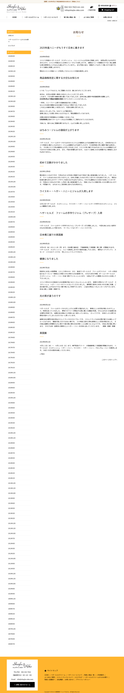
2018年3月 (11, 327)
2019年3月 (11, 287)
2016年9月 (11, 383)
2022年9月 (11, 146)
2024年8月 (11, 81)
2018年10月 (12, 302)
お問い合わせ (107, 17)
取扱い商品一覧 (89, 675)
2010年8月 (11, 589)
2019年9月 (11, 267)
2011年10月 (12, 558)
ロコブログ (11, 46)
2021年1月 (11, 212)
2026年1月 (11, 66)
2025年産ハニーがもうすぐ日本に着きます (62, 47)
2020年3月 (11, 242)
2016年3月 (11, 393)
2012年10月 (12, 533)
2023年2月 (11, 131)
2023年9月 (11, 106)
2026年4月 (11, 56)
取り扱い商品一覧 (70, 17)
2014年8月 (11, 448)
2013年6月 (11, 503)
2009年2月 (11, 614)
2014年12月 (12, 433)
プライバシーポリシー (83, 680)
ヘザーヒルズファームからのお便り (96, 677)
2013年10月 (12, 493)
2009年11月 (12, 599)
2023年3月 (11, 126)
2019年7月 (11, 272)
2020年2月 (11, 247)
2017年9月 (11, 337)
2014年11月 (12, 438)
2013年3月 (11, 513)
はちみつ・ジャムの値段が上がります (59, 130)
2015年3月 (11, 423)
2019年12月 (12, 252)
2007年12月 (12, 629)
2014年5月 (11, 458)
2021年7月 (11, 192)
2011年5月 (11, 569)
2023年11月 (12, 96)
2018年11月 (12, 297)
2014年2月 (11, 473)
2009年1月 (11, 619)
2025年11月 (12, 71)
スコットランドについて (65, 677)
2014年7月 (11, 453)
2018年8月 (11, 312)
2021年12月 (12, 182)
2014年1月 (11, 478)
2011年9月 (11, 563)
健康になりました (49, 258)
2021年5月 (11, 202)
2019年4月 (11, 282)
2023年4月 (11, 121)
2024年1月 (11, 91)
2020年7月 (11, 222)
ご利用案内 (100, 675)
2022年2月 (11, 172)
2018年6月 (11, 322)
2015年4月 (11, 418)
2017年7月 (11, 347)
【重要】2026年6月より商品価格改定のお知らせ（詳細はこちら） (62, 1)
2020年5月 (11, 232)
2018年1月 (11, 332)
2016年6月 (11, 388)
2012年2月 (11, 553)
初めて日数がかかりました (54, 162)
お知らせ (11, 35)
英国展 (43, 333)
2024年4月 (11, 86)
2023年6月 (11, 116)
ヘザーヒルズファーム (32, 17)
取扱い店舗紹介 (50, 680)
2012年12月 (12, 523)
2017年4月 (11, 352)
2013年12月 (12, 483)
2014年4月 (11, 463)
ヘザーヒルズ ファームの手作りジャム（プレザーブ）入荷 (71, 213)
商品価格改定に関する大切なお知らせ (59, 77)
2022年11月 (12, 136)
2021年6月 (11, 197)
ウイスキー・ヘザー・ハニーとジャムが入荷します (66, 191)
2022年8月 (11, 151)
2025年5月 (11, 76)
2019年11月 (12, 257)
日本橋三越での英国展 (51, 234)
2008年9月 (11, 624)
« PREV (42, 354)
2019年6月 (11, 277)
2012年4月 (11, 543)
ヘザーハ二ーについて (50, 17)
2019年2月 (11, 292)
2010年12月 (12, 574)
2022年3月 (11, 167)
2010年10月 (12, 584)
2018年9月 (11, 307)
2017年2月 (11, 363)
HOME (14, 17)
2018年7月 (11, 317)
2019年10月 (12, 262)
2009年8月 (11, 604)
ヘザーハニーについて (75, 675)
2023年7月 (11, 111)
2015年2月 (11, 428)
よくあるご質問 (89, 17)
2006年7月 (11, 644)
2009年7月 (11, 609)
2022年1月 (11, 177)
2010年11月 (12, 579)
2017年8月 (11, 342)
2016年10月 (12, 378)
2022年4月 (11, 162)
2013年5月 (11, 508)
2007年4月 (11, 639)
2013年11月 (12, 488)
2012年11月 (12, 528)
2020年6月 (11, 227)
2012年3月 (11, 548)
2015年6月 (11, 408)
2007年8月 (11, 634)
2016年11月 (12, 373)
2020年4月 (11, 237)
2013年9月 (11, 498)
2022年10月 (12, 141)
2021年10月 (12, 187)
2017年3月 (11, 357)
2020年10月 (12, 217)
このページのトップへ (109, 359)
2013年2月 (11, 518)
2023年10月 (12, 101)
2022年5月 (11, 157)
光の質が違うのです (50, 295)
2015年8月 (11, 403)
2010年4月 (11, 594)
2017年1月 (11, 368)
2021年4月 (11, 207)
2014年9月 (11, 443)
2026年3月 (11, 61)
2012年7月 (11, 538)
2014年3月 (11, 468)
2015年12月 (12, 398)
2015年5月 (11, 413)
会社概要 (60, 680)
